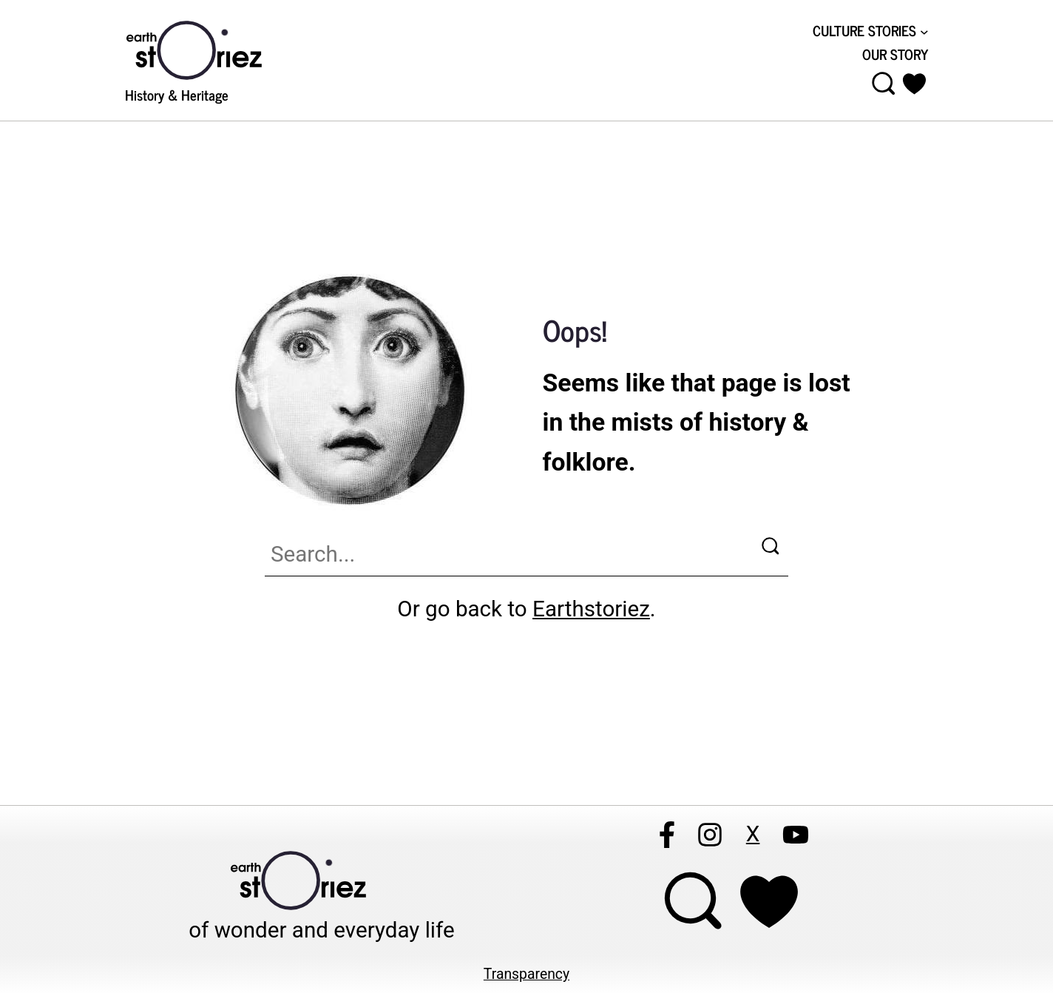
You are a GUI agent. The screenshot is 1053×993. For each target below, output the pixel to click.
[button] (915, 83)
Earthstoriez (591, 609)
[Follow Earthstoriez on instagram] (710, 834)
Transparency (526, 974)
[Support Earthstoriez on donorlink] (769, 901)
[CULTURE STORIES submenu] (870, 30)
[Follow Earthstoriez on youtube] (795, 834)
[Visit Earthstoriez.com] (217, 49)
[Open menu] (883, 83)
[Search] (773, 549)
